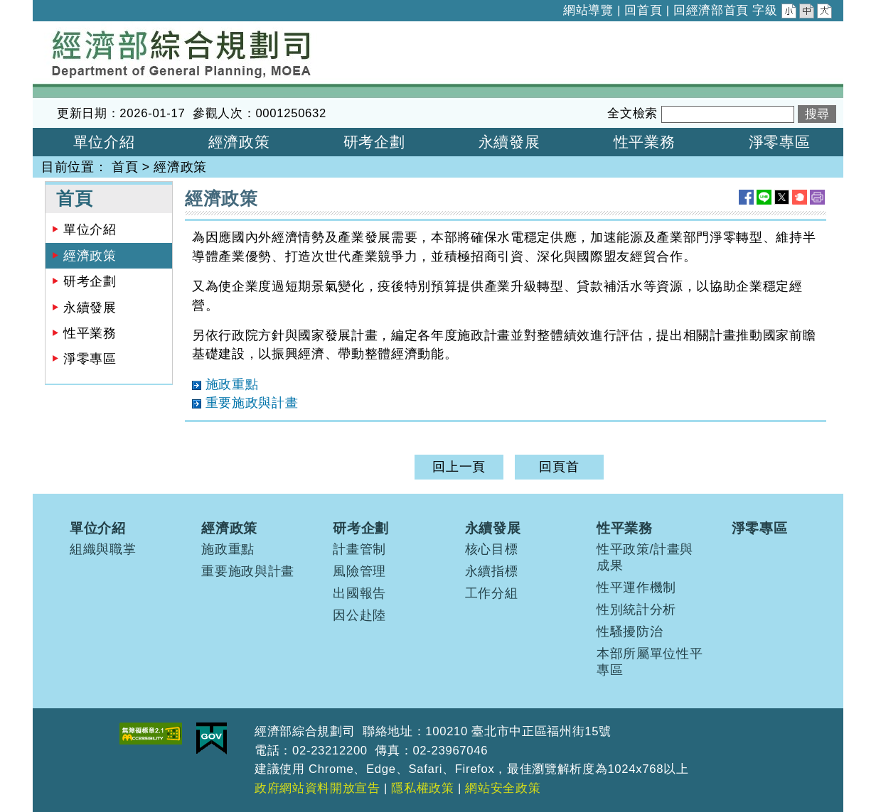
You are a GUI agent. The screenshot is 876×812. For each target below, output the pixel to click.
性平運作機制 (636, 587)
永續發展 (90, 308)
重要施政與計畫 (247, 571)
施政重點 (228, 549)
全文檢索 (632, 113)
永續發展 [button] (509, 142)
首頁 (125, 167)
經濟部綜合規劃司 (86, 30)
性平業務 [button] (644, 142)
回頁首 (559, 467)
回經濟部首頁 (711, 10)
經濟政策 (180, 167)
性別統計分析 (636, 609)
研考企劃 (90, 281)
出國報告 (359, 593)
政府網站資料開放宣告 (317, 788)
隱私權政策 (422, 788)
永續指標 (491, 571)
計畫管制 (359, 549)
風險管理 (359, 571)
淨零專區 (90, 359)
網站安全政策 (502, 788)
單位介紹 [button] (104, 142)
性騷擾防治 (630, 631)
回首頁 (643, 10)
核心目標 (491, 549)
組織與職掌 (103, 549)
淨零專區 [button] (780, 142)
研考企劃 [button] (374, 142)
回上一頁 (459, 467)
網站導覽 (588, 10)
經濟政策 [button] (239, 142)
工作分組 (491, 593)
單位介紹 (90, 229)
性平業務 (90, 333)
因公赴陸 (359, 615)
